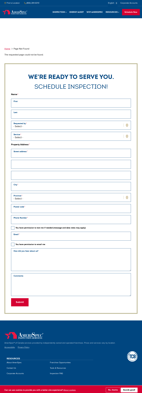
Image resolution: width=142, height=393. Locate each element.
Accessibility (9, 347)
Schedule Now (131, 12)
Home (14, 12)
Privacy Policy (23, 347)
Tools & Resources (58, 368)
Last (15, 112)
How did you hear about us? (26, 251)
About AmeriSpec (14, 362)
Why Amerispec (95, 12)
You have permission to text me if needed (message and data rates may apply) (51, 228)
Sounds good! (129, 388)
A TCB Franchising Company (132, 353)
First (16, 101)
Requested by (20, 123)
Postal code (19, 207)
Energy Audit (76, 12)
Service (17, 134)
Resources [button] (112, 12)
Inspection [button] (59, 12)
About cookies (69, 388)
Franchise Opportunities (60, 362)
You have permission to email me (30, 244)
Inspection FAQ (56, 373)
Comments (18, 276)
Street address (20, 151)
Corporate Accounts (129, 3)
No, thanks (113, 388)
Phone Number (20, 218)
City (15, 185)
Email (16, 234)
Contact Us (11, 368)
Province (17, 196)
